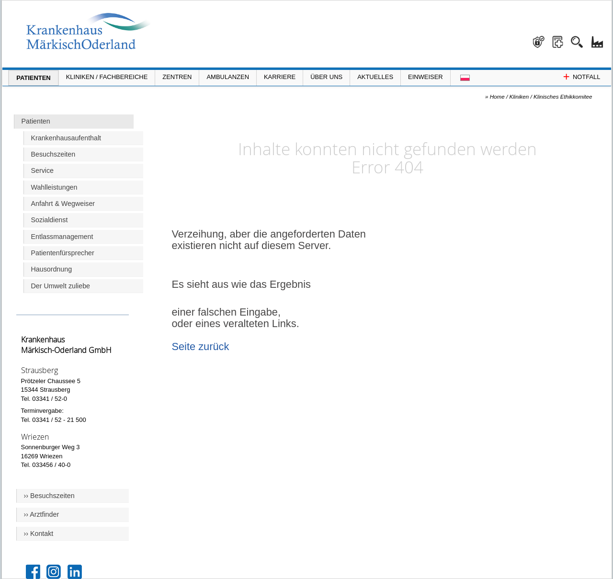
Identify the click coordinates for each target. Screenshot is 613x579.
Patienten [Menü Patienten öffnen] (33, 77)
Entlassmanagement (62, 236)
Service (42, 170)
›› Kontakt (39, 533)
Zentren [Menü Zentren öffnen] (177, 76)
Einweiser (425, 76)
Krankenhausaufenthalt (66, 138)
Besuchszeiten (53, 154)
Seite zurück (200, 346)
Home (497, 96)
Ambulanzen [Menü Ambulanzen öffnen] (227, 76)
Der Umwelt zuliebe (61, 286)
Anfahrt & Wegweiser (63, 203)
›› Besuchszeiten (49, 496)
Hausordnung (51, 269)
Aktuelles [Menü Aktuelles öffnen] (375, 76)
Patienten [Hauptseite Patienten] (36, 121)
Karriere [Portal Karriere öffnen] (279, 76)
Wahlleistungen (54, 187)
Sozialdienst (49, 220)
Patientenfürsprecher (62, 253)
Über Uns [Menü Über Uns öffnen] (326, 76)
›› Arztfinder (41, 514)
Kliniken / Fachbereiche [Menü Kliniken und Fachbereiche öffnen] (107, 76)
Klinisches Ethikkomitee (563, 96)
